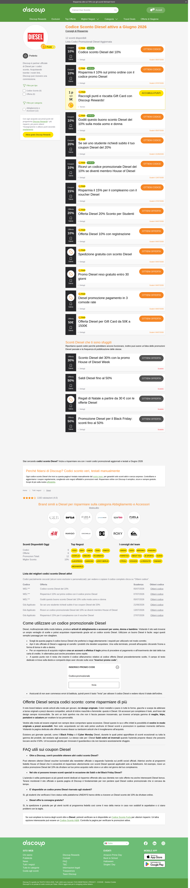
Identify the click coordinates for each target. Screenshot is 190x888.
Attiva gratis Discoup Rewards (38, 135)
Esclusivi (56, 19)
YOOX (74, 550)
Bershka (141, 550)
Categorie (111, 19)
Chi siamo (27, 855)
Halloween (108, 861)
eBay (82, 550)
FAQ (65, 861)
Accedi (156, 9)
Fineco (106, 550)
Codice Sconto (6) (32, 90)
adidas (123, 550)
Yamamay (157, 561)
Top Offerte (70, 19)
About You (136, 556)
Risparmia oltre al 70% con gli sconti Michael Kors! (94, 2)
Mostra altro (94, 508)
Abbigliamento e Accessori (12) (31, 109)
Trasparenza (69, 871)
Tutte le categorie (31, 868)
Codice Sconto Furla (121, 817)
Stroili (123, 561)
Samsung (89, 561)
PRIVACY (92, 882)
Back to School (110, 858)
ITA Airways (98, 556)
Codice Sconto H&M (69, 820)
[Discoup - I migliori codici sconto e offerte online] (34, 10)
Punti (49, 47)
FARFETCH (124, 556)
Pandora (152, 550)
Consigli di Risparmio (76, 31)
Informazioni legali (71, 868)
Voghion (133, 561)
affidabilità (51, 482)
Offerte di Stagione (149, 19)
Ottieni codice (152, 49)
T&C (65, 864)
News (25, 861)
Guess (159, 556)
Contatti (66, 858)
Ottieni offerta (151, 211)
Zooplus (76, 556)
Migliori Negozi (90, 19)
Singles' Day (109, 864)
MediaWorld (77, 566)
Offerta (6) (29, 94)
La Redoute (145, 561)
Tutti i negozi (29, 864)
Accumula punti (151, 93)
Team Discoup (69, 874)
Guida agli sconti (31, 871)
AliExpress (77, 561)
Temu (97, 550)
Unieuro (86, 556)
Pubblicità (27, 858)
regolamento (28, 129)
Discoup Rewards (37, 19)
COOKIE (100, 882)
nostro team (98, 476)
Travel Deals (129, 19)
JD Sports (148, 556)
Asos (131, 550)
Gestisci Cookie (110, 882)
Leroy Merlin (102, 561)
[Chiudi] (186, 2)
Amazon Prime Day (112, 855)
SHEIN (89, 550)
